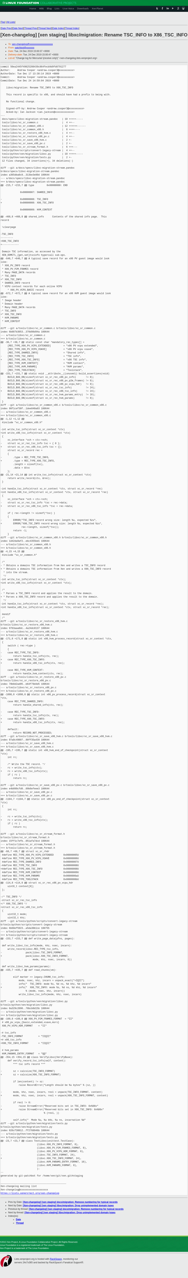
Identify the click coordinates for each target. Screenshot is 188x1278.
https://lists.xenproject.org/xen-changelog (30, 1193)
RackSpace (56, 1259)
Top (3, 22)
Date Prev (6, 28)
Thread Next (44, 28)
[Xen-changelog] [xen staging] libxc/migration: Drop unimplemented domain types (68, 1205)
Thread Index (72, 28)
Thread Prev (30, 28)
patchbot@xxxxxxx (24, 47)
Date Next (18, 28)
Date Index (58, 28)
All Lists (11, 22)
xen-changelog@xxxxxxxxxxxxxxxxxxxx (32, 44)
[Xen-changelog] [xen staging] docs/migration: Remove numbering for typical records (70, 1202)
